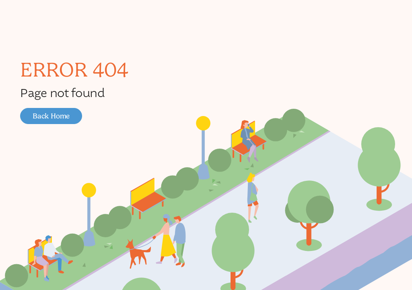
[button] (51, 116)
